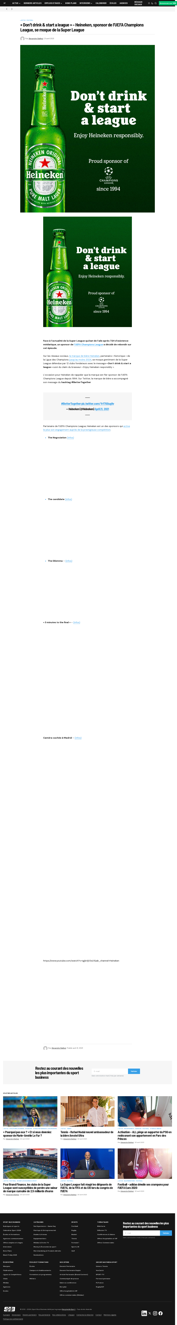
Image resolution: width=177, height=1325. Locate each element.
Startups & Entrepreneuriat (45, 1230)
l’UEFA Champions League (88, 344)
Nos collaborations (59, 1315)
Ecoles (5, 1291)
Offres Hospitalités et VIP (107, 1239)
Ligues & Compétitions (12, 1275)
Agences (6, 1287)
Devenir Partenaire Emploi (70, 1270)
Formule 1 (75, 1243)
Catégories (38, 1222)
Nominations (39, 1255)
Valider (134, 1071)
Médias (6, 1283)
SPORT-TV (100, 1275)
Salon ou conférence (68, 1283)
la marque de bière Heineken (84, 355)
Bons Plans (7, 1251)
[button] (4, 3)
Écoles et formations (11, 1234)
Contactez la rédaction (84, 1315)
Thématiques (102, 1222)
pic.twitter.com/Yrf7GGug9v (97, 403)
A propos (6, 1315)
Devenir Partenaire (67, 1266)
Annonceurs (16, 1315)
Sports (74, 1222)
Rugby (73, 1230)
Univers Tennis (102, 1266)
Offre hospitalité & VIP (68, 1291)
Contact (99, 1315)
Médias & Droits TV (41, 1243)
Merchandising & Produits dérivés (47, 1251)
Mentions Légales (110, 1315)
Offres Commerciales (105, 1243)
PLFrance (100, 1283)
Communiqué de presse (69, 1279)
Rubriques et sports (11, 1226)
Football (30, 20)
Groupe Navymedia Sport (106, 1262)
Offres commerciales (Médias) (72, 1295)
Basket (74, 1234)
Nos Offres (64, 1262)
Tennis (69, 1128)
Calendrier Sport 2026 (12, 1230)
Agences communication (13, 1239)
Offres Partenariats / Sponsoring (45, 1128)
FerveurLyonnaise (103, 1279)
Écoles (32, 1266)
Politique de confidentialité (13, 1319)
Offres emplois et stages (13, 1243)
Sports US (75, 1247)
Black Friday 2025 (10, 1255)
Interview (28, 1128)
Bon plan (63, 1287)
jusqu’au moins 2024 (80, 359)
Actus (23, 20)
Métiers (33, 1279)
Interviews (7, 1247)
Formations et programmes (41, 1275)
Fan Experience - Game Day (132, 1128)
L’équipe (71, 1315)
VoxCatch (100, 1270)
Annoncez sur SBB (168, 3)
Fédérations (8, 1270)
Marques (6, 1266)
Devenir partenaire (29, 1315)
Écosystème (8, 1262)
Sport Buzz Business (11, 1222)
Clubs (5, 1279)
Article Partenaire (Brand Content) (74, 1275)
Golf (73, 1251)
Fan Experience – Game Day (45, 1226)
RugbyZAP (100, 1287)
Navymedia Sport (68, 1309)
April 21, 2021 (102, 409)
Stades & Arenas (155, 1128)
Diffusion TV (102, 1230)
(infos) (70, 437)
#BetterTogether (71, 403)
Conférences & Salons (106, 1234)
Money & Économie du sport (27, 1181)
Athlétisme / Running (16, 1128)
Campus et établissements (40, 1270)
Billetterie (101, 1226)
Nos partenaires (44, 1315)
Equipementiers (129, 1181)
